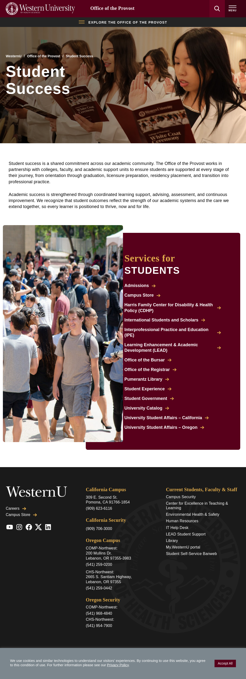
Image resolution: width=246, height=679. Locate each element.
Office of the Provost (112, 8)
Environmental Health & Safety (193, 514)
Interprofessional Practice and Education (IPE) (172, 332)
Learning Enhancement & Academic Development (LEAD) (172, 347)
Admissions (140, 285)
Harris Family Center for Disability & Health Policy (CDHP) (172, 307)
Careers (16, 498)
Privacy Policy (118, 665)
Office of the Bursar (148, 360)
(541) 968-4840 (99, 613)
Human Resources (182, 521)
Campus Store (142, 295)
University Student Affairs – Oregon (164, 427)
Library (172, 541)
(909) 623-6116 (99, 508)
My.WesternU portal (183, 547)
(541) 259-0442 (99, 588)
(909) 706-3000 (99, 529)
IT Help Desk (177, 528)
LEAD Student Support (186, 534)
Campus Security (181, 497)
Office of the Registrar (150, 369)
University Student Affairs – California (166, 417)
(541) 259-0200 (99, 564)
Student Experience (148, 388)
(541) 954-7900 (99, 626)
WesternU (13, 56)
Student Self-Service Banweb (191, 554)
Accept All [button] (225, 663)
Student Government (149, 398)
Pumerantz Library (146, 379)
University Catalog (146, 408)
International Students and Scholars (164, 320)
